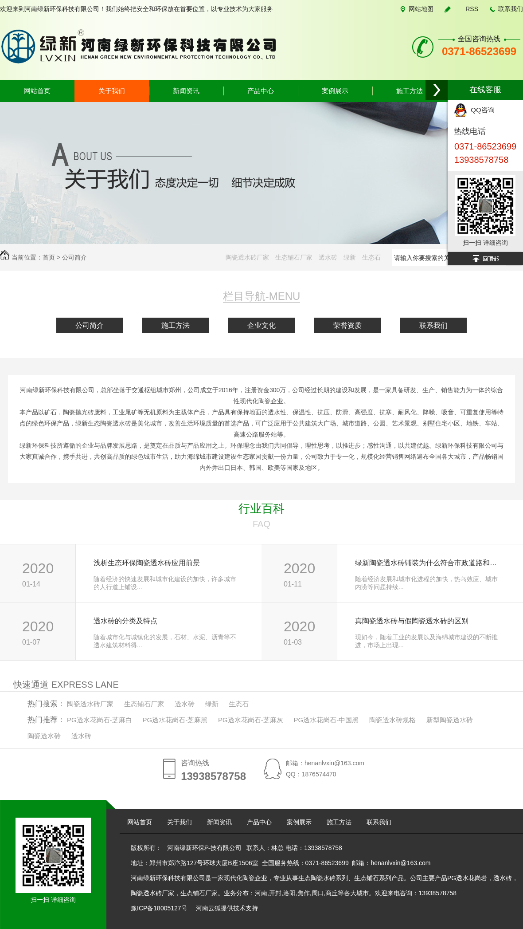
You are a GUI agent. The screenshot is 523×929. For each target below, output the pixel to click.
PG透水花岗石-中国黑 (326, 720)
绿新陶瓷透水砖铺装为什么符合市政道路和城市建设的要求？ (429, 563)
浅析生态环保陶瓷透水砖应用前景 (147, 563)
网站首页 (37, 90)
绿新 (349, 257)
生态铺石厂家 (293, 257)
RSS (471, 8)
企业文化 (261, 325)
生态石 (371, 257)
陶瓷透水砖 (44, 736)
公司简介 (74, 257)
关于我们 (111, 90)
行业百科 (261, 508)
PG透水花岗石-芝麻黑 (174, 720)
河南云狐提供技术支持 (227, 908)
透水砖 (328, 257)
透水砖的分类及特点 (125, 621)
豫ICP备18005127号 (160, 908)
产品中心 (260, 90)
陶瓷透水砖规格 (392, 720)
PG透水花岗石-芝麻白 (99, 720)
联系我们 (510, 8)
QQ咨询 (474, 110)
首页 (49, 257)
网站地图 (421, 8)
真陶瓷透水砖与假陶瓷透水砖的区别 (411, 621)
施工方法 (409, 90)
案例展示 (335, 90)
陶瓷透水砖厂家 (247, 257)
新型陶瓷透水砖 (449, 720)
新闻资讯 (186, 90)
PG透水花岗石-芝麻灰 (250, 720)
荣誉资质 (347, 325)
